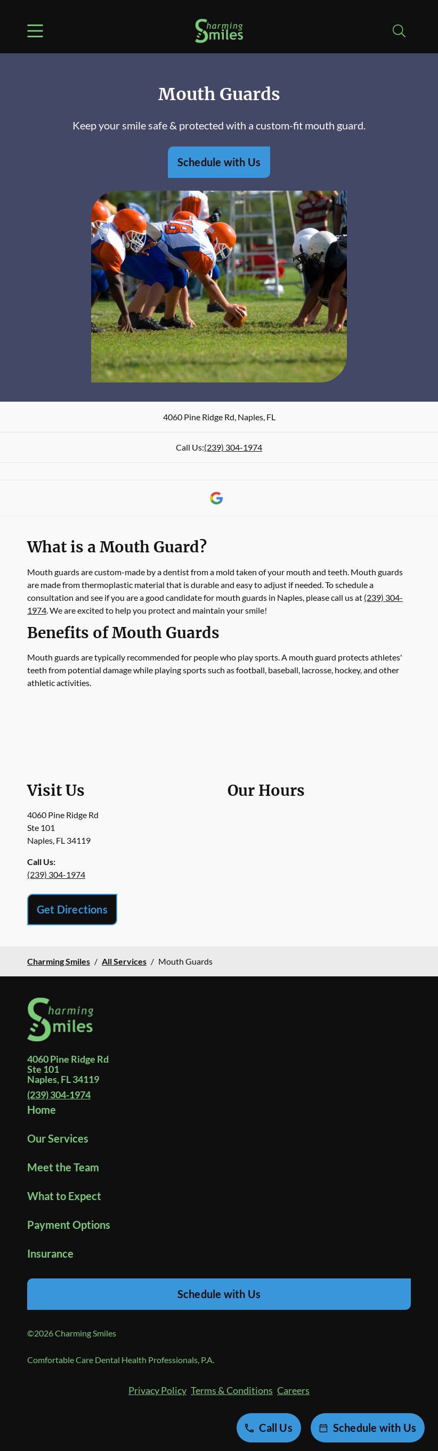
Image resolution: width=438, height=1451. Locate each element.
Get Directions (72, 909)
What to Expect (64, 1195)
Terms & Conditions (232, 1390)
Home (41, 1109)
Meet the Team (63, 1167)
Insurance (50, 1253)
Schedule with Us (219, 162)
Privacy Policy (157, 1390)
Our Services (57, 1138)
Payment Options (68, 1224)
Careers (293, 1390)
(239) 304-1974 (233, 447)
